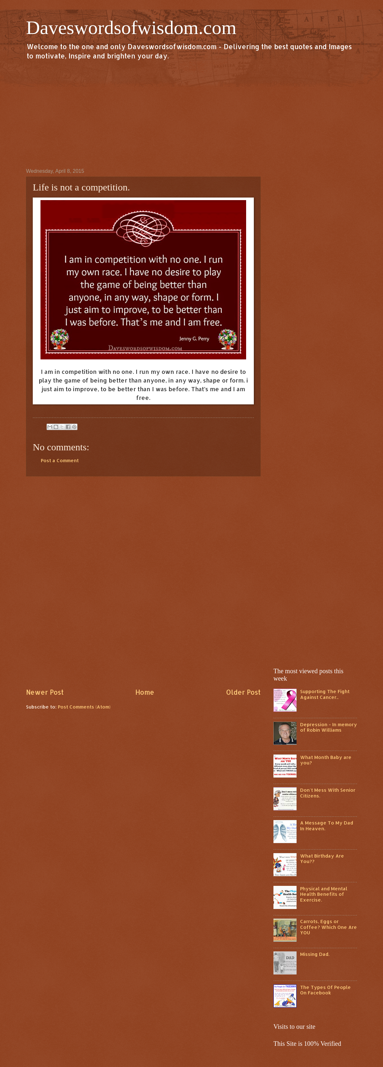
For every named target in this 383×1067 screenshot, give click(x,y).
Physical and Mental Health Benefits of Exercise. (323, 894)
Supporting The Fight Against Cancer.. (325, 694)
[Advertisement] (191, 114)
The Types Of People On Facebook (325, 990)
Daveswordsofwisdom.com (131, 27)
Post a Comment (60, 460)
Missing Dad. (314, 954)
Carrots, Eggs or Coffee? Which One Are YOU (328, 927)
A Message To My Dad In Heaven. (326, 826)
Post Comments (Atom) (84, 707)
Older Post (243, 692)
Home (144, 692)
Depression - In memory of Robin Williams (328, 727)
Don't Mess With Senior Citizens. (327, 793)
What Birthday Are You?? (322, 859)
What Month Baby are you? (326, 760)
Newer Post (45, 692)
